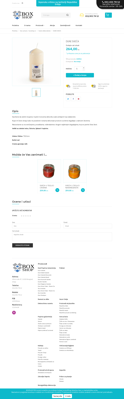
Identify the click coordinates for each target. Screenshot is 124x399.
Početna (15, 25)
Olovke (61, 379)
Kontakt (79, 25)
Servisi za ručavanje (65, 328)
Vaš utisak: (15, 231)
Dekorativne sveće (64, 337)
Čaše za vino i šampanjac (67, 321)
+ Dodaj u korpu (80, 75)
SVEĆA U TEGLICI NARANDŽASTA (72, 187)
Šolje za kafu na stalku (66, 323)
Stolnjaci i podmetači (44, 326)
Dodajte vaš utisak (72, 45)
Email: (66, 222)
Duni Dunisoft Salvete (44, 279)
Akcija (52, 25)
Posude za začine (43, 348)
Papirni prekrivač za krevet (45, 330)
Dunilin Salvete (42, 282)
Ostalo (40, 366)
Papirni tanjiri (42, 328)
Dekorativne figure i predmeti (67, 339)
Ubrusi (40, 321)
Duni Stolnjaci (42, 295)
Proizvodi (39, 25)
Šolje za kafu (63, 332)
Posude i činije (42, 352)
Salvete (40, 319)
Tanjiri (39, 350)
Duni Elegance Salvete (44, 284)
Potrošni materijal (43, 359)
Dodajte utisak (22, 245)
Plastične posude (64, 308)
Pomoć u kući (63, 341)
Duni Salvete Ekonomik (44, 275)
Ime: (13, 222)
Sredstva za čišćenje (65, 348)
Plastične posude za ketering (67, 312)
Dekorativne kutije (64, 335)
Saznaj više (57, 396)
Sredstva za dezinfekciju (66, 350)
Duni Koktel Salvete (43, 273)
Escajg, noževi (42, 357)
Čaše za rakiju (63, 330)
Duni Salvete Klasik (43, 277)
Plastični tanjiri (63, 310)
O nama (27, 25)
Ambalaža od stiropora (44, 372)
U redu (68, 396)
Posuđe (40, 355)
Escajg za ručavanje (65, 326)
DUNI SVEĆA (72, 41)
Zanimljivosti (65, 25)
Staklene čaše (63, 319)
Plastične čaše (63, 306)
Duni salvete (41, 270)
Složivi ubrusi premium (44, 323)
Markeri (61, 381)
